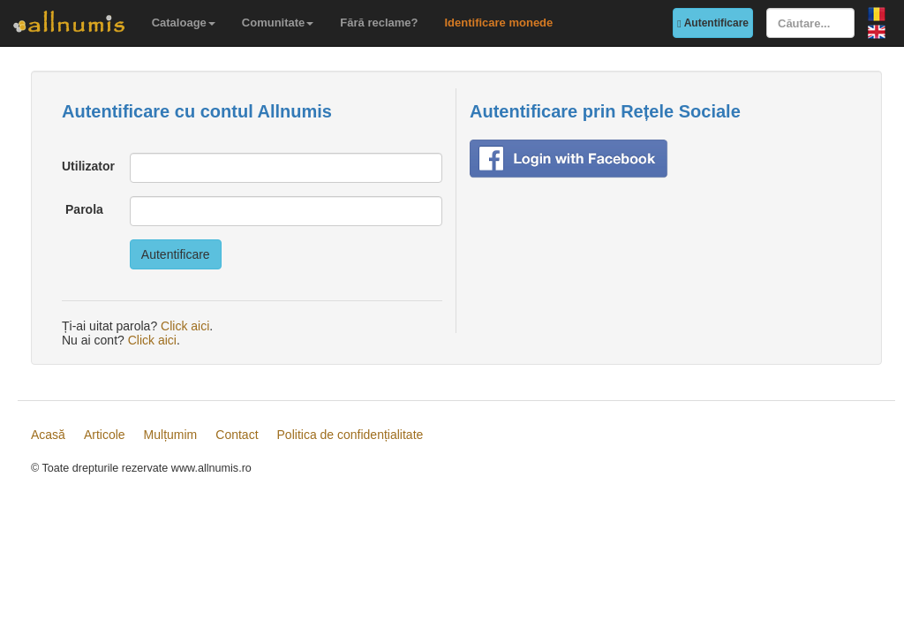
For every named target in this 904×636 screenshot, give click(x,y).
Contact (236, 435)
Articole (104, 435)
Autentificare (713, 23)
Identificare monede (498, 22)
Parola (84, 209)
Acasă (48, 435)
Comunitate (278, 22)
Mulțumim (171, 435)
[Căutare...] (810, 23)
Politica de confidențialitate (350, 435)
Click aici (185, 326)
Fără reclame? (379, 22)
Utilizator (88, 166)
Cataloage (183, 22)
